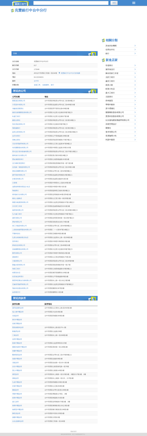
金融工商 (37, 85)
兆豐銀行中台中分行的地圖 (70, 73)
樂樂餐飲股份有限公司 (115, 112)
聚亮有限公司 (17, 253)
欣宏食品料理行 (18, 276)
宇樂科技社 (16, 233)
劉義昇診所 (16, 331)
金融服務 (45, 85)
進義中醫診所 (17, 359)
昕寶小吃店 (110, 89)
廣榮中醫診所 (17, 417)
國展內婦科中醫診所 (19, 347)
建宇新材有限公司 (18, 175)
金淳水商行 (16, 136)
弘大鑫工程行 (17, 214)
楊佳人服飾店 (17, 198)
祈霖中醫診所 (17, 386)
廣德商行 (15, 257)
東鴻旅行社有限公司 (19, 194)
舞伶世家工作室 (112, 73)
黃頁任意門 (21, 3)
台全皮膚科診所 (18, 421)
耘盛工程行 (16, 116)
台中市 (36, 81)
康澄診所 (15, 374)
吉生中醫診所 (17, 366)
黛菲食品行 (110, 69)
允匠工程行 (110, 77)
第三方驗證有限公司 (19, 226)
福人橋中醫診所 (18, 312)
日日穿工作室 (17, 206)
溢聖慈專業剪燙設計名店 (21, 187)
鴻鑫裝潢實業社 (18, 108)
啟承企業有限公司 (18, 132)
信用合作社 (110, 50)
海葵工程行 (16, 269)
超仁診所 (15, 402)
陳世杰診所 (16, 413)
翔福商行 (15, 190)
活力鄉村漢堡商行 (18, 163)
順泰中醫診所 (17, 343)
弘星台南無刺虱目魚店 (20, 237)
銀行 (52, 85)
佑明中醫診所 (17, 339)
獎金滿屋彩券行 (18, 159)
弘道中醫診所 (17, 382)
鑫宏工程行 (110, 81)
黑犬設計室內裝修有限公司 (22, 151)
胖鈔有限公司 (17, 222)
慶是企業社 (16, 120)
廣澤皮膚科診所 (18, 308)
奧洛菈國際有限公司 (19, 171)
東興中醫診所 (17, 405)
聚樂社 (108, 128)
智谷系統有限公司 (18, 124)
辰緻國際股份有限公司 (20, 249)
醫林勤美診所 (17, 355)
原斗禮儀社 (110, 108)
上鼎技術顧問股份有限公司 (22, 230)
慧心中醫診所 (17, 370)
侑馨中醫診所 (17, 351)
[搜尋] (71, 3)
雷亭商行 (15, 241)
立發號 (14, 183)
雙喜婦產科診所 (18, 327)
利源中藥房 (110, 140)
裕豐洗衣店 (16, 273)
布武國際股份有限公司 (20, 147)
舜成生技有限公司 (18, 245)
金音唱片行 (16, 292)
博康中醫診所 (17, 394)
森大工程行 (110, 93)
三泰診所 (15, 335)
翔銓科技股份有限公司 (20, 288)
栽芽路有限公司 (18, 210)
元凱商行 (109, 97)
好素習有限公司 (18, 179)
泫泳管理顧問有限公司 (20, 144)
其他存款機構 (111, 46)
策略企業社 (16, 140)
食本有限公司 (111, 132)
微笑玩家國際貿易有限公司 (22, 112)
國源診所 (15, 390)
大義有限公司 (17, 261)
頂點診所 (15, 362)
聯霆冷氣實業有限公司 (20, 202)
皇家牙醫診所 (17, 323)
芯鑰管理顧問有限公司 (20, 284)
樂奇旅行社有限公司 (19, 155)
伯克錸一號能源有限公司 (21, 167)
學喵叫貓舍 (110, 104)
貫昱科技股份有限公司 (115, 116)
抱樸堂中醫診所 (18, 409)
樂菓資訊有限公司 (18, 101)
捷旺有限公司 (17, 218)
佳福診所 (15, 316)
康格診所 (15, 378)
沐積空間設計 (111, 124)
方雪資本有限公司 (18, 104)
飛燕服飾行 (16, 128)
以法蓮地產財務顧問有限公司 (117, 120)
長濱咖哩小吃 (111, 136)
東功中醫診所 (17, 320)
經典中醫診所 (17, 398)
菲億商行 (109, 65)
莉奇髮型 (109, 101)
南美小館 (109, 85)
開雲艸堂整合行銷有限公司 (22, 280)
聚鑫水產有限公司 (18, 265)
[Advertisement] (54, 30)
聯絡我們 (73, 431)
